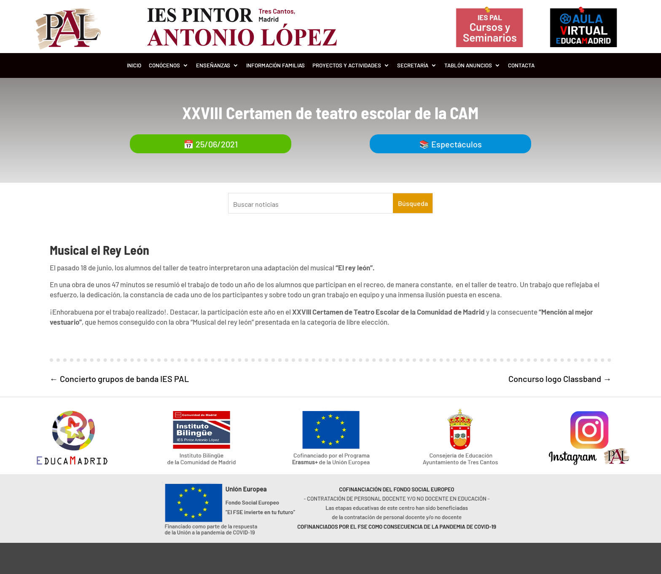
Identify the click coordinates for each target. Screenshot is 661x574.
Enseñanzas (213, 65)
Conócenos (164, 65)
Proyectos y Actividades (346, 65)
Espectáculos (456, 144)
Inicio (134, 65)
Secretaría (412, 65)
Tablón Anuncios (468, 65)
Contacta (521, 65)
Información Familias (275, 65)
